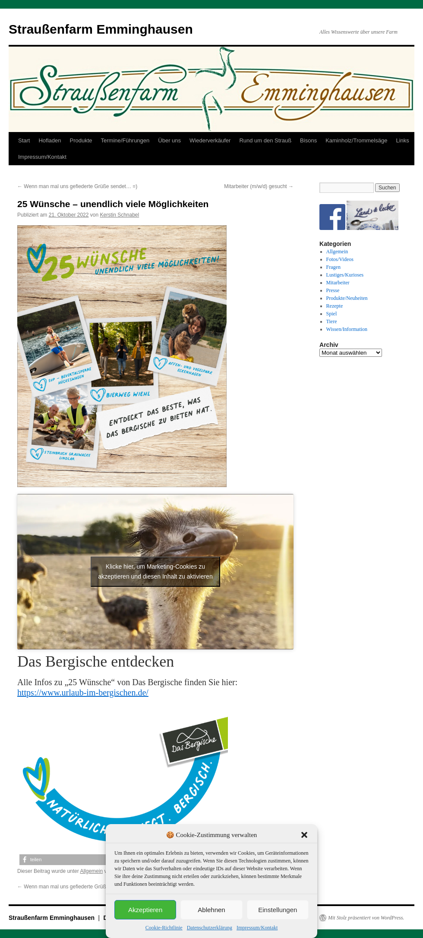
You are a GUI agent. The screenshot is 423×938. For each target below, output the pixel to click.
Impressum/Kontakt (257, 928)
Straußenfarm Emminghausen (101, 29)
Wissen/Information (347, 329)
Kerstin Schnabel (119, 215)
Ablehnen (211, 909)
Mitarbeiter (338, 283)
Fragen (333, 267)
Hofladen (49, 140)
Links (402, 140)
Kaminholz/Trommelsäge (356, 140)
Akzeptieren (145, 909)
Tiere (331, 321)
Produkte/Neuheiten (347, 298)
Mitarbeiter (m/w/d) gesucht (259, 186)
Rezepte (334, 306)
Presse (333, 290)
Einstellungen (277, 909)
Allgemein (91, 871)
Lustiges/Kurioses (345, 275)
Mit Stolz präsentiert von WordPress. (366, 918)
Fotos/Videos (340, 259)
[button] (304, 835)
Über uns (169, 140)
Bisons (308, 140)
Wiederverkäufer (209, 140)
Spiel (331, 314)
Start (24, 140)
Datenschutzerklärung (209, 928)
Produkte (81, 140)
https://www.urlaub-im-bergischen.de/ (82, 692)
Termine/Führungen (125, 140)
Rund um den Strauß (265, 140)
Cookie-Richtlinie (164, 928)
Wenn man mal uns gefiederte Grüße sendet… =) (77, 186)
